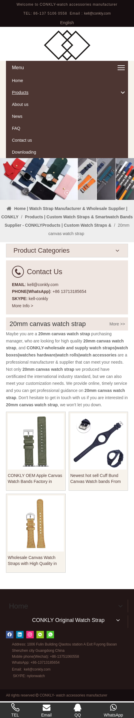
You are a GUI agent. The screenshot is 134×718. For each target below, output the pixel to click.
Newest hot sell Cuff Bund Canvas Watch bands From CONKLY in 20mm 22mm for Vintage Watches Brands (96, 478)
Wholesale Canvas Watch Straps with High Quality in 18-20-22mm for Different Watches (32, 560)
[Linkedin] (20, 634)
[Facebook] (9, 634)
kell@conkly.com (97, 13)
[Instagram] (30, 634)
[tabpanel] (67, 179)
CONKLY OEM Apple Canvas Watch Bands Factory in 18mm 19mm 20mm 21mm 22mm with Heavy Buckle (35, 478)
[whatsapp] (50, 634)
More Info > (22, 305)
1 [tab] (67, 192)
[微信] (40, 634)
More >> (117, 324)
